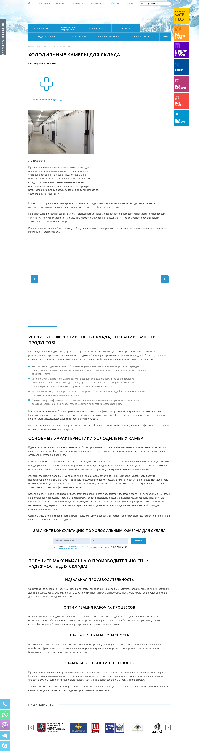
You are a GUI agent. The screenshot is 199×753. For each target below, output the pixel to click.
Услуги (163, 36)
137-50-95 (147, 12)
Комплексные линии (87, 36)
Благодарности (97, 3)
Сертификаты (77, 3)
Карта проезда (85, 20)
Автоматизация (46, 36)
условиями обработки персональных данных (73, 499)
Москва (79, 12)
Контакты (130, 3)
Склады (126, 28)
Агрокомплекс (41, 28)
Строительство (96, 28)
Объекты (114, 3)
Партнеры (59, 3)
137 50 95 (118, 499)
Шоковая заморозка (133, 36)
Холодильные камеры (156, 28)
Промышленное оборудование (68, 28)
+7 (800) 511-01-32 (147, 16)
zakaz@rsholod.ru (152, 20)
